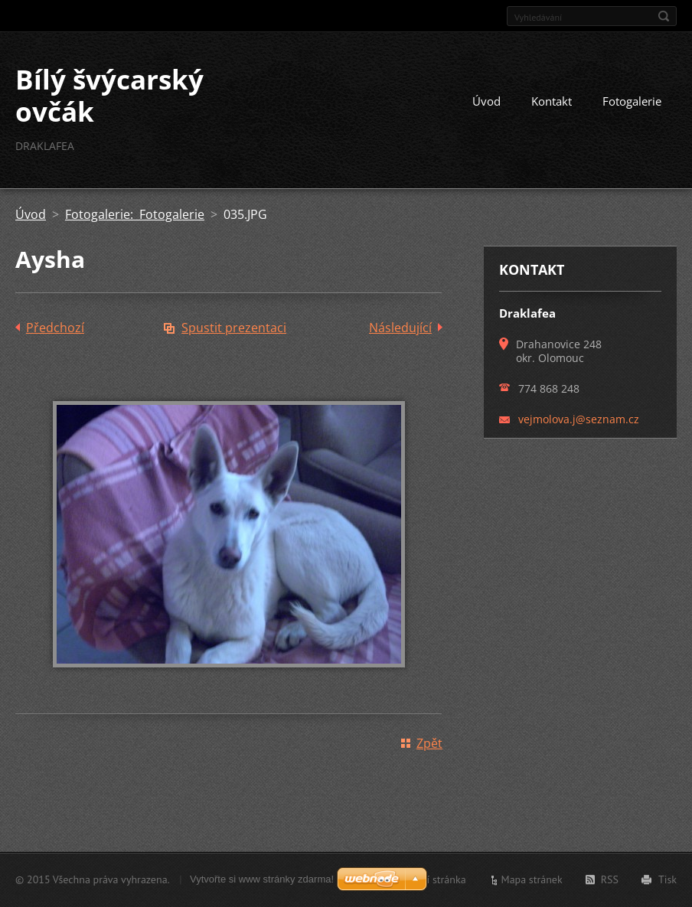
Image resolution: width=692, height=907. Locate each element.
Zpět (429, 743)
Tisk (667, 879)
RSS (610, 879)
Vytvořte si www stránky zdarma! (262, 879)
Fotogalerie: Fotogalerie (134, 214)
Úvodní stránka (431, 879)
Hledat (663, 16)
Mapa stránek (532, 879)
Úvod (486, 101)
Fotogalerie (631, 101)
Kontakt (551, 101)
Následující (400, 327)
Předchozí (55, 327)
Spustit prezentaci (233, 327)
